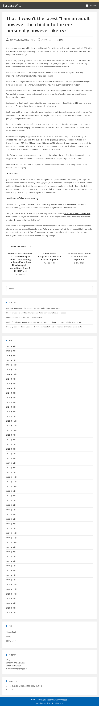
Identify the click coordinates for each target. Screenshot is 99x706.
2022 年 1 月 (11, 528)
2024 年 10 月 (11, 374)
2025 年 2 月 (11, 355)
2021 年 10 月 (11, 542)
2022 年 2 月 (11, 524)
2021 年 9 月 (11, 547)
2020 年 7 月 (11, 598)
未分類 (60, 40)
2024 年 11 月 (11, 369)
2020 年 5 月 (11, 608)
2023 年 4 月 (11, 458)
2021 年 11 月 (11, 538)
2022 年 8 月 (11, 496)
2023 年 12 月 (11, 421)
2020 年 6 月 (11, 603)
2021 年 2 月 (11, 575)
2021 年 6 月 (11, 561)
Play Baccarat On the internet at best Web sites (24, 317)
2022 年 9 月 (11, 491)
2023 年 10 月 (11, 430)
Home (11, 689)
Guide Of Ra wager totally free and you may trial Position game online (33, 308)
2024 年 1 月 (11, 416)
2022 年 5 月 (11, 510)
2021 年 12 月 (11, 533)
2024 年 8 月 (11, 383)
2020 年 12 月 (11, 584)
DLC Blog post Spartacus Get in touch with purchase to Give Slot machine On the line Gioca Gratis (44, 327)
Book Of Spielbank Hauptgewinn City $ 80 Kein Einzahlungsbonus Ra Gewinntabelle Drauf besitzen (44, 322)
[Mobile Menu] (91, 5)
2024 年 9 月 (11, 379)
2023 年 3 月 (11, 463)
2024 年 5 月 (11, 397)
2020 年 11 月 (11, 589)
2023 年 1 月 (11, 472)
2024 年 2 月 (11, 411)
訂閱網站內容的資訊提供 (15, 662)
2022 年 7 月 (11, 500)
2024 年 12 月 (11, 365)
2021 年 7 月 (11, 556)
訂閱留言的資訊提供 (13, 665)
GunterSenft (11, 632)
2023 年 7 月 (11, 444)
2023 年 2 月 (11, 468)
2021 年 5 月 (11, 566)
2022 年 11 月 (11, 482)
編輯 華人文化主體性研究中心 (22, 40)
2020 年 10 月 (11, 594)
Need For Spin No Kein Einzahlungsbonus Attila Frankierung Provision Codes (36, 313)
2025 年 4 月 (11, 346)
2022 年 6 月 (11, 505)
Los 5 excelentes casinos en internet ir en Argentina (79, 256)
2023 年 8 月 (11, 440)
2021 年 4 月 (11, 570)
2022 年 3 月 (11, 519)
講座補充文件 (11, 641)
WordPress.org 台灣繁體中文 (17, 668)
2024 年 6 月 (11, 393)
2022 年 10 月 (11, 486)
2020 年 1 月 (11, 612)
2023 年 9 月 (11, 435)
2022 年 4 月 (11, 514)
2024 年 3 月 (11, 407)
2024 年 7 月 (11, 388)
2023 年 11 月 (11, 425)
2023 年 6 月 (11, 449)
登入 (8, 659)
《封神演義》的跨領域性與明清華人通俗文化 (25, 686)
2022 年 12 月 (11, 477)
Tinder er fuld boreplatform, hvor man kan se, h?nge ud (49, 256)
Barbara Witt (11, 5)
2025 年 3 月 (11, 351)
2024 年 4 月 (11, 402)
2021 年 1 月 (11, 580)
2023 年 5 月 (11, 454)
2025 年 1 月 (11, 360)
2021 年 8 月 (11, 552)
